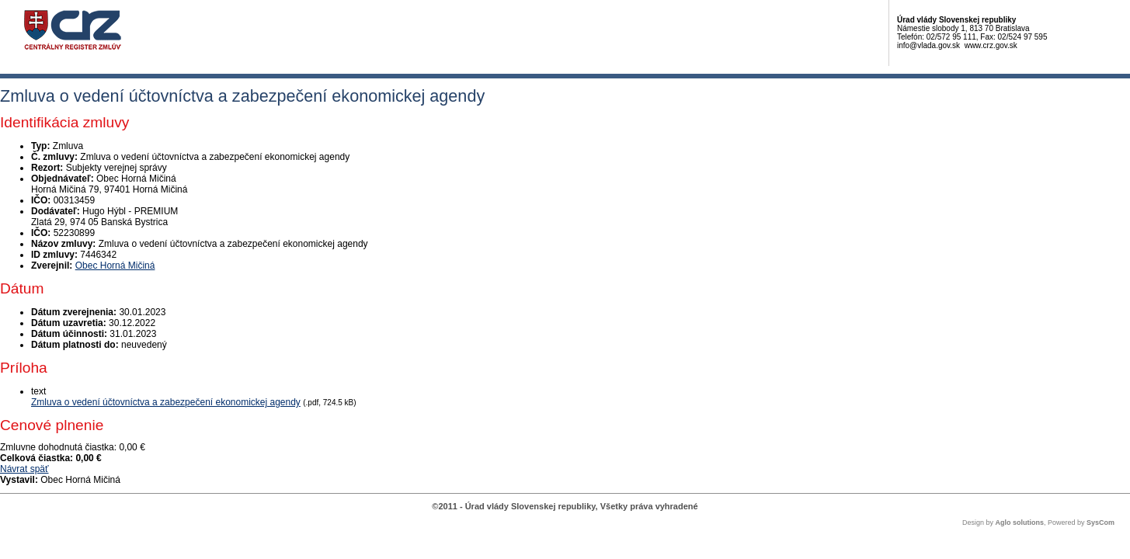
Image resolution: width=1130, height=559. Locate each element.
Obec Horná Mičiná (115, 265)
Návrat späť (24, 469)
